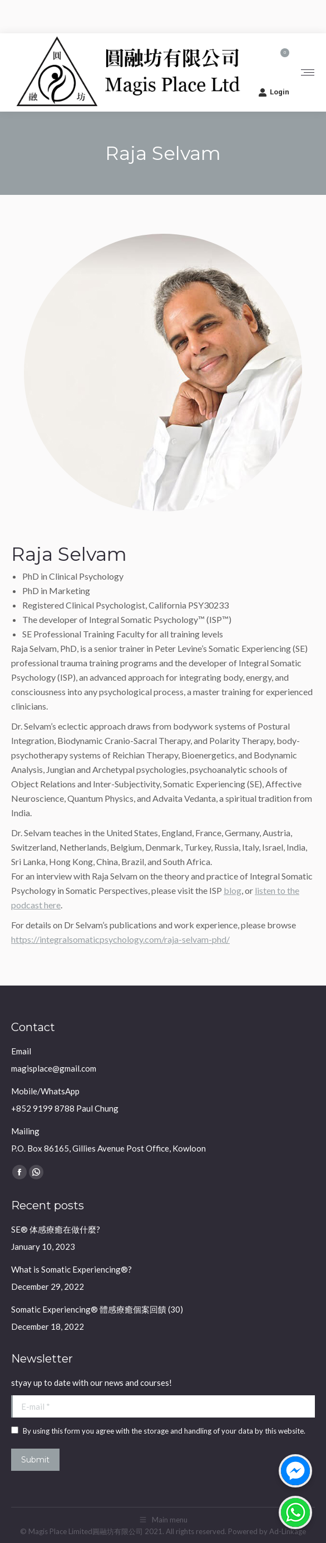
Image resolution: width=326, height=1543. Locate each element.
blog (232, 890)
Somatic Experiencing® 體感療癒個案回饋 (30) (97, 1309)
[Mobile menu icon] (307, 72)
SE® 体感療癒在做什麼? (55, 1229)
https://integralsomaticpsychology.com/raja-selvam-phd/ (120, 939)
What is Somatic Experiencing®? (71, 1269)
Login (273, 92)
